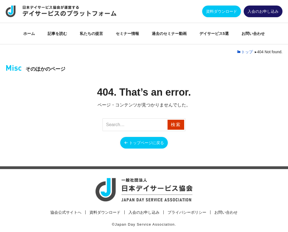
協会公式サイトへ (65, 212)
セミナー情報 (127, 33)
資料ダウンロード (221, 11)
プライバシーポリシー (187, 212)
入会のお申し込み (263, 11)
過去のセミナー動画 (169, 33)
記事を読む (57, 33)
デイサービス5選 (214, 33)
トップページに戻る (146, 143)
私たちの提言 (91, 33)
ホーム (29, 33)
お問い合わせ (253, 33)
